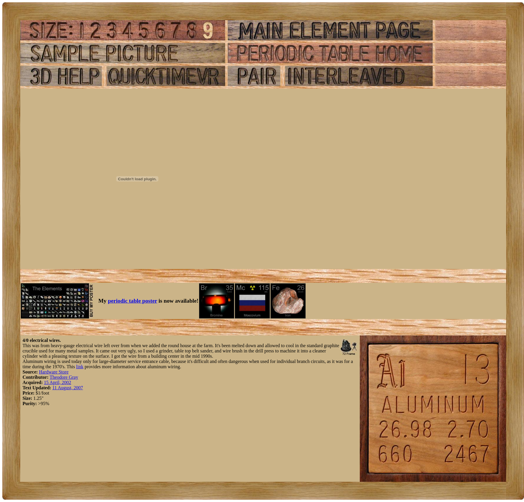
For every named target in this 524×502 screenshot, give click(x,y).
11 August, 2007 (67, 387)
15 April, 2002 (57, 382)
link (79, 366)
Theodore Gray (64, 377)
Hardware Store (54, 371)
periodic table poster (132, 301)
